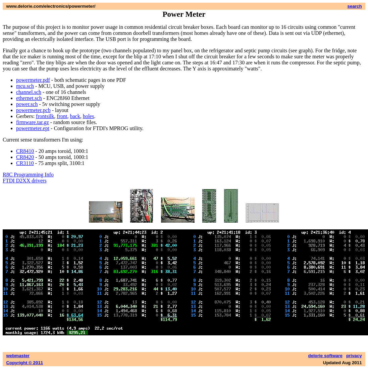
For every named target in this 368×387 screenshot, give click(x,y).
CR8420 (25, 157)
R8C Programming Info (28, 174)
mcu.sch (25, 86)
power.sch (27, 104)
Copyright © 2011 (24, 362)
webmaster (18, 355)
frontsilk (45, 116)
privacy (354, 355)
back (75, 116)
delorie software (325, 355)
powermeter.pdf (33, 80)
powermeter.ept (32, 128)
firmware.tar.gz (32, 122)
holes (88, 116)
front (62, 116)
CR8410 (25, 151)
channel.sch (28, 92)
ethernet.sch (29, 98)
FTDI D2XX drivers (25, 180)
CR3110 (25, 163)
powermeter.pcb (33, 110)
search (355, 6)
